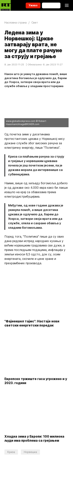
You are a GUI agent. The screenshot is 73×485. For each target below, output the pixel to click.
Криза (11, 452)
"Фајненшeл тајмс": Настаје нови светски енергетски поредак (31, 323)
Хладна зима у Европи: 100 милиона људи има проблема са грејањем (34, 439)
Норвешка (30, 452)
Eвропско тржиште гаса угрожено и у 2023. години (35, 381)
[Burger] (66, 5)
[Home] (5, 5)
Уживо (33, 5)
